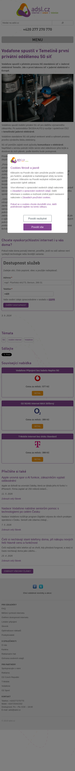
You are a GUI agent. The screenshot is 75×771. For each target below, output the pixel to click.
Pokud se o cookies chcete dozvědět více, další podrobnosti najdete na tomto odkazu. (34, 205)
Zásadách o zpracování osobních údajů (31, 191)
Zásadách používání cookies (36, 197)
